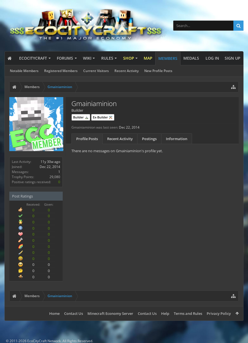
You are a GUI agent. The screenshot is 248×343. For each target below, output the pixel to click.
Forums (65, 58)
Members (167, 58)
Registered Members (61, 70)
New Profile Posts (158, 70)
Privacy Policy (219, 313)
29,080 (54, 176)
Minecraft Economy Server (110, 313)
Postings (149, 138)
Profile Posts (87, 138)
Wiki (87, 58)
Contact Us (73, 313)
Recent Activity (126, 70)
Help (165, 313)
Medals (191, 58)
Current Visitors (96, 70)
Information (176, 138)
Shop (128, 58)
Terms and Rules (188, 313)
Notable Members (24, 70)
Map (148, 58)
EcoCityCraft (33, 58)
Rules (107, 58)
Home (54, 313)
